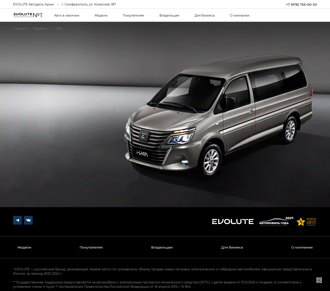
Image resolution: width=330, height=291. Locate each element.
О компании (240, 15)
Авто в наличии (66, 15)
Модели (101, 15)
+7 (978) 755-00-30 (301, 4)
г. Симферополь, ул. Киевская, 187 (89, 4)
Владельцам (169, 15)
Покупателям (133, 15)
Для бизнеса (205, 15)
